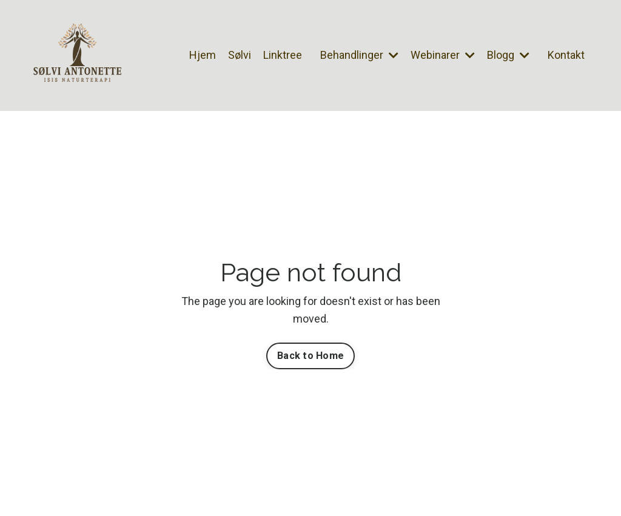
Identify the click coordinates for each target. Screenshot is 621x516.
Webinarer (443, 55)
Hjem (202, 55)
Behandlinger (359, 55)
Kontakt (566, 55)
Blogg (508, 55)
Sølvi (239, 55)
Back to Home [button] (310, 355)
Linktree (282, 55)
